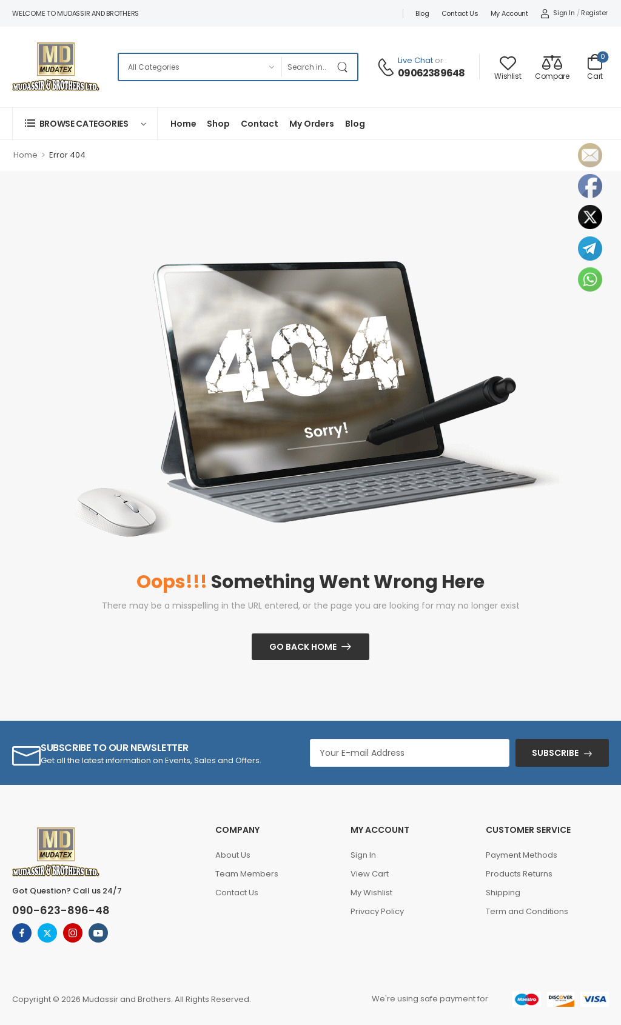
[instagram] (72, 933)
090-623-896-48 (61, 910)
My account (509, 13)
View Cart (370, 874)
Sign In (363, 855)
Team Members (246, 874)
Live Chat (415, 60)
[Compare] (552, 67)
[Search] (307, 67)
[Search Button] (345, 67)
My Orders (311, 124)
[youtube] (98, 933)
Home (183, 124)
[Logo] (55, 66)
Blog (422, 13)
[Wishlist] (507, 67)
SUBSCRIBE (555, 753)
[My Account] (557, 13)
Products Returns (519, 874)
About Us (232, 855)
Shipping (503, 892)
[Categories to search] (200, 67)
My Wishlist (371, 892)
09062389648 (431, 73)
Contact (259, 124)
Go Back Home (303, 647)
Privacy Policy (377, 911)
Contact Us (459, 13)
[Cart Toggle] (595, 66)
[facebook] (22, 933)
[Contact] (387, 67)
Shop (218, 124)
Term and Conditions (527, 911)
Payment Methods (521, 855)
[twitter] (47, 933)
